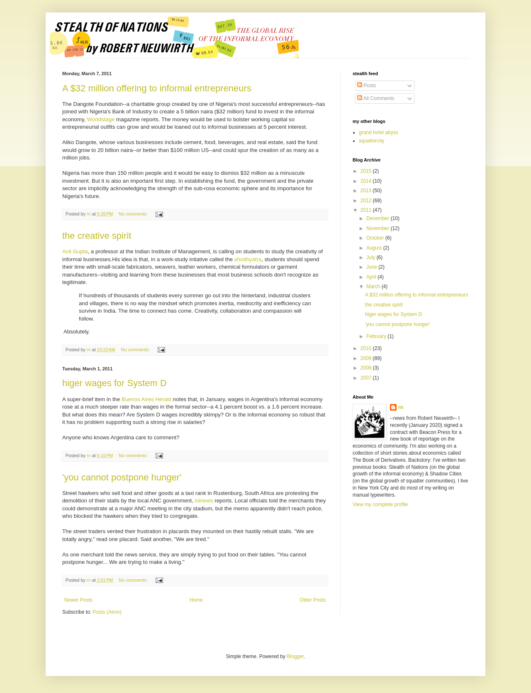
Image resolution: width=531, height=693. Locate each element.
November (378, 228)
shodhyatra (247, 259)
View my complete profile (380, 504)
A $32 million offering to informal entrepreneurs (156, 88)
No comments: (134, 213)
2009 (366, 358)
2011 (366, 210)
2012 (366, 200)
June (372, 267)
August (374, 248)
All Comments (375, 98)
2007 (366, 378)
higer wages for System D (114, 383)
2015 (366, 171)
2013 (366, 190)
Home (196, 600)
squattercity (371, 141)
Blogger (295, 656)
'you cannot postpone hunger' (121, 477)
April (372, 277)
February (376, 336)
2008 (366, 368)
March (374, 286)
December (378, 218)
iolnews (205, 500)
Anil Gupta (75, 251)
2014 (366, 181)
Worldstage (100, 119)
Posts (366, 85)
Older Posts (313, 600)
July (371, 257)
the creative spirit (96, 235)
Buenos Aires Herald (146, 399)
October (375, 238)
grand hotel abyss (378, 132)
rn (400, 407)
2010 (366, 348)
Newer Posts (78, 600)
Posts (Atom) (107, 612)
